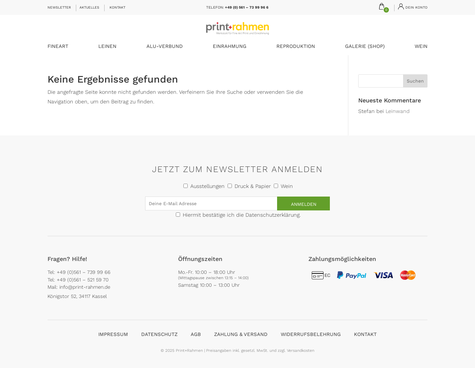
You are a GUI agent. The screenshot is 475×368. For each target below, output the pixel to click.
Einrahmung (229, 46)
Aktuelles (89, 7)
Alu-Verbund (164, 46)
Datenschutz (159, 334)
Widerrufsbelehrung (311, 334)
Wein (421, 46)
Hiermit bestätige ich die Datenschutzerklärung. (242, 215)
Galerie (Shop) (365, 46)
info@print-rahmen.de (84, 287)
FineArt (58, 46)
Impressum (113, 334)
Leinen (107, 46)
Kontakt (117, 7)
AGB (196, 334)
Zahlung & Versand (241, 334)
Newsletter (59, 7)
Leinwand (398, 111)
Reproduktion (295, 46)
